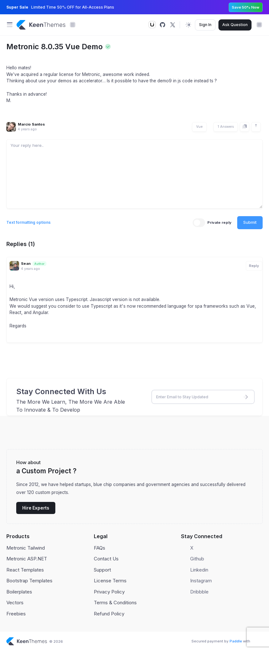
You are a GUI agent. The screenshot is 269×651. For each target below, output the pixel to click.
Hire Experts (35, 508)
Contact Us (106, 559)
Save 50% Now (245, 7)
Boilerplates (19, 592)
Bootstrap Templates (29, 581)
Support (102, 570)
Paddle (236, 641)
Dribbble (199, 592)
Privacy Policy (109, 592)
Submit (250, 222)
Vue (199, 126)
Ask (235, 25)
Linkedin (199, 570)
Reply (254, 266)
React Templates (25, 570)
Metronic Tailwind (25, 548)
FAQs (99, 548)
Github (197, 559)
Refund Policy (109, 614)
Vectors (15, 603)
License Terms (110, 581)
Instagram (201, 581)
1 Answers (225, 126)
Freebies (16, 614)
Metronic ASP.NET (26, 559)
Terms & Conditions (115, 603)
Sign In (205, 24)
